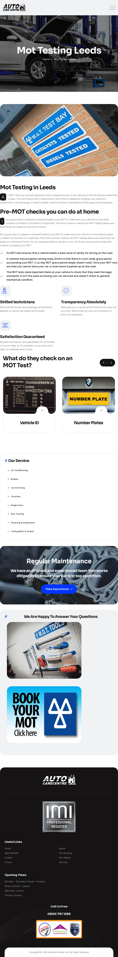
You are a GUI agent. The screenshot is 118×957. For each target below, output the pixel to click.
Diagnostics (17, 505)
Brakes (14, 479)
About (62, 848)
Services (63, 862)
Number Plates (88, 422)
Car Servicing (18, 488)
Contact (8, 857)
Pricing (8, 862)
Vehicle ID (29, 422)
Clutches (16, 496)
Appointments (12, 853)
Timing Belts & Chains (22, 531)
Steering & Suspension (23, 522)
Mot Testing (17, 514)
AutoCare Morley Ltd (58, 952)
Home (8, 848)
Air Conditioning (19, 470)
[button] (111, 362)
